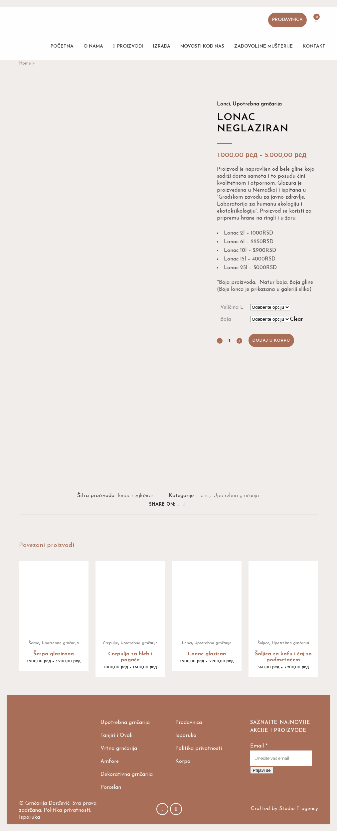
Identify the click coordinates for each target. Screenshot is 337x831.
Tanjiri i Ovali (116, 735)
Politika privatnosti (198, 748)
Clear (296, 319)
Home (25, 63)
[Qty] (229, 340)
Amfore (109, 761)
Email (258, 746)
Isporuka (185, 735)
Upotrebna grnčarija (257, 104)
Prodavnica (287, 19)
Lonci (223, 104)
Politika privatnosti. (67, 810)
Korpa (182, 761)
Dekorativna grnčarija (126, 774)
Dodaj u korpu (271, 340)
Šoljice (263, 643)
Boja (225, 319)
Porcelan (110, 787)
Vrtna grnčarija (118, 748)
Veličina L (232, 307)
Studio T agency (298, 808)
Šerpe (34, 643)
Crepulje (110, 643)
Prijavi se (262, 770)
